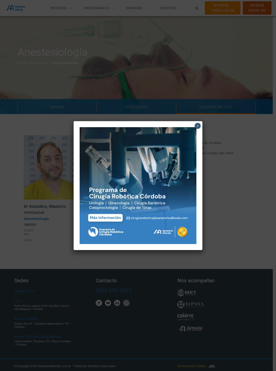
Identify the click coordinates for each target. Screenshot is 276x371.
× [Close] (197, 126)
